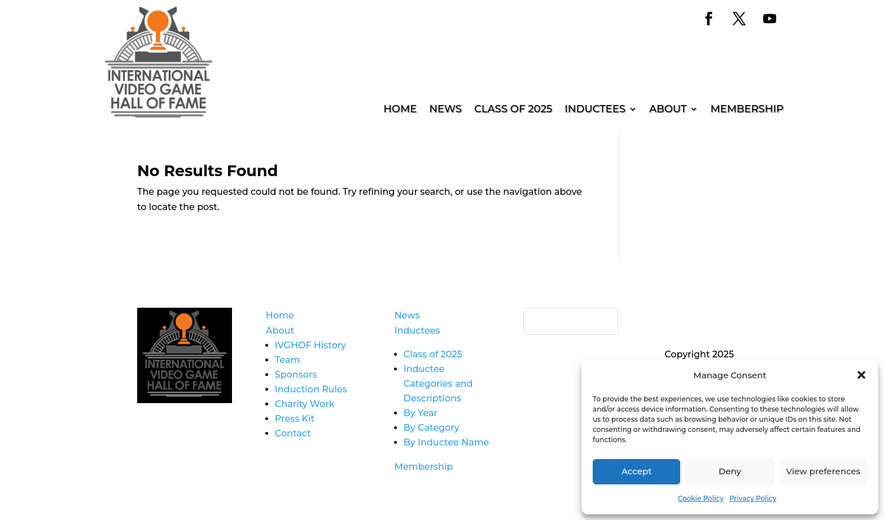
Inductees (594, 110)
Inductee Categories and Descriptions (438, 384)
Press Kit (294, 418)
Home (400, 110)
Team (287, 360)
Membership (747, 110)
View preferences (823, 471)
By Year (420, 413)
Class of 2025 (513, 110)
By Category (431, 427)
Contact (293, 433)
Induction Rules (311, 389)
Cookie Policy (701, 498)
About (668, 110)
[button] (861, 375)
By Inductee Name (446, 442)
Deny (730, 471)
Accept (636, 471)
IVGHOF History (310, 345)
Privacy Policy (752, 498)
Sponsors (296, 374)
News (445, 110)
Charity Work (305, 404)
